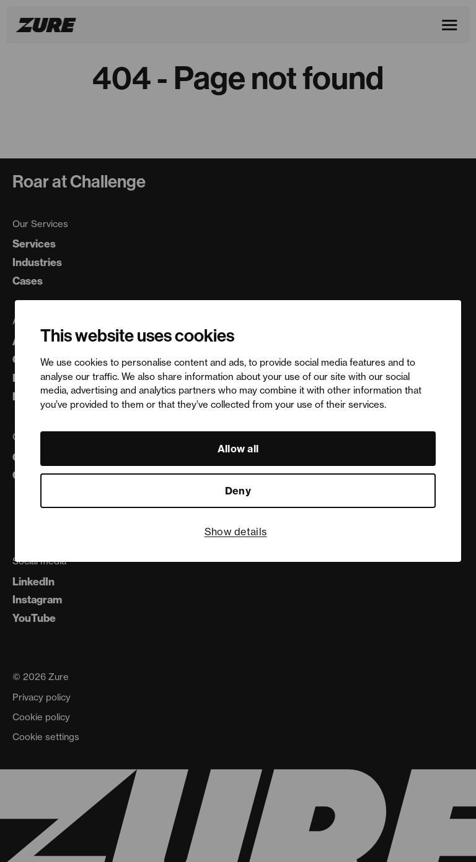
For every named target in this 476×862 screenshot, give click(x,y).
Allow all (238, 448)
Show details (236, 531)
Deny (238, 491)
